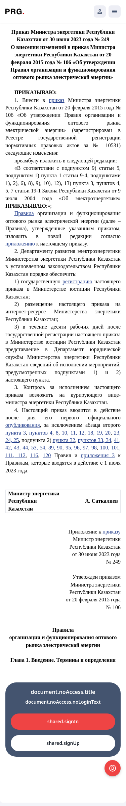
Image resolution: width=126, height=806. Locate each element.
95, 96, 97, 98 (81, 447)
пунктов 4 (40, 433)
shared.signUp (62, 743)
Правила (24, 213)
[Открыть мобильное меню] (115, 11)
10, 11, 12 (73, 433)
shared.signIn (63, 721)
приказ (56, 100)
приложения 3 (98, 455)
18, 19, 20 (99, 433)
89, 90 (55, 447)
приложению (20, 243)
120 (47, 455)
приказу (111, 532)
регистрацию (77, 281)
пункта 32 (64, 440)
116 (34, 455)
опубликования (22, 425)
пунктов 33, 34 (94, 440)
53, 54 (38, 447)
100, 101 (109, 447)
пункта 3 (15, 433)
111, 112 (15, 455)
